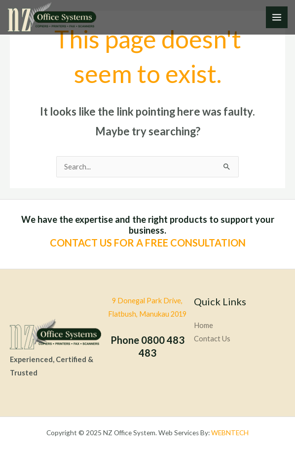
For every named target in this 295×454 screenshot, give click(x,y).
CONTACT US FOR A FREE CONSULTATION (148, 242)
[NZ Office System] (51, 17)
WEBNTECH (230, 433)
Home (203, 325)
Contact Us (212, 338)
